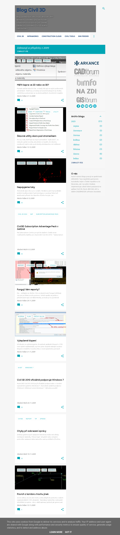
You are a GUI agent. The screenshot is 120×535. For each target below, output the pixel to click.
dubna (76, 144)
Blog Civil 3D (31, 10)
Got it (68, 532)
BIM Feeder (83, 36)
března (76, 149)
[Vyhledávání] (103, 8)
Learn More (55, 532)
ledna (76, 158)
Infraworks (33, 36)
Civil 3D (20, 36)
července (77, 130)
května (76, 140)
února (76, 154)
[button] (62, 100)
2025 (73, 121)
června (76, 135)
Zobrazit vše (22, 51)
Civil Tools (70, 36)
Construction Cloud (52, 36)
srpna (76, 126)
